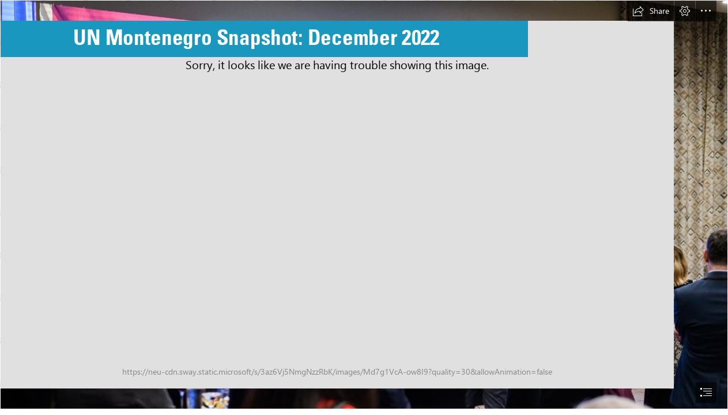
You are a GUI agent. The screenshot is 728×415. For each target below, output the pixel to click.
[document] (364, 207)
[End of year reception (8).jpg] (364, 204)
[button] (651, 11)
